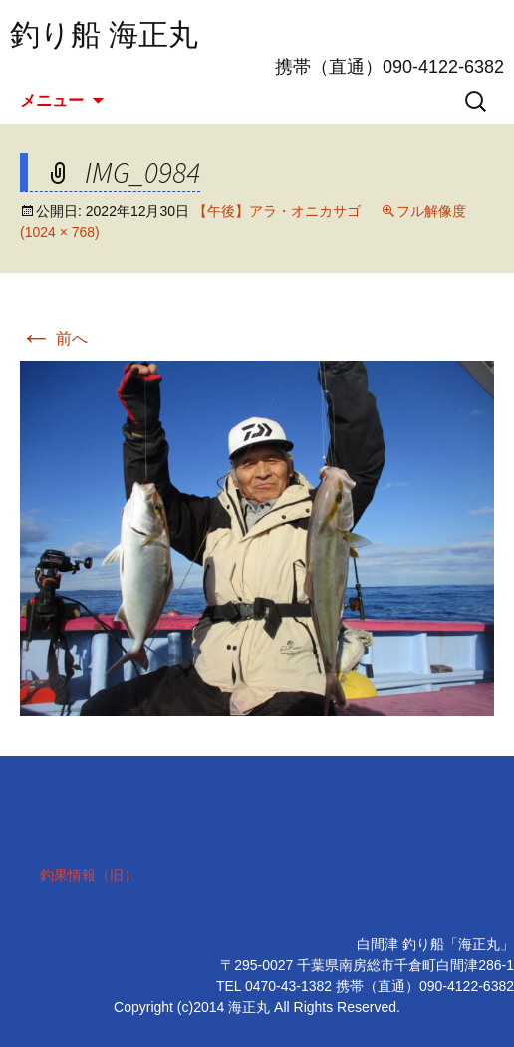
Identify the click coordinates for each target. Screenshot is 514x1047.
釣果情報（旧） (88, 875)
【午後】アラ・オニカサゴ (277, 211)
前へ (54, 338)
